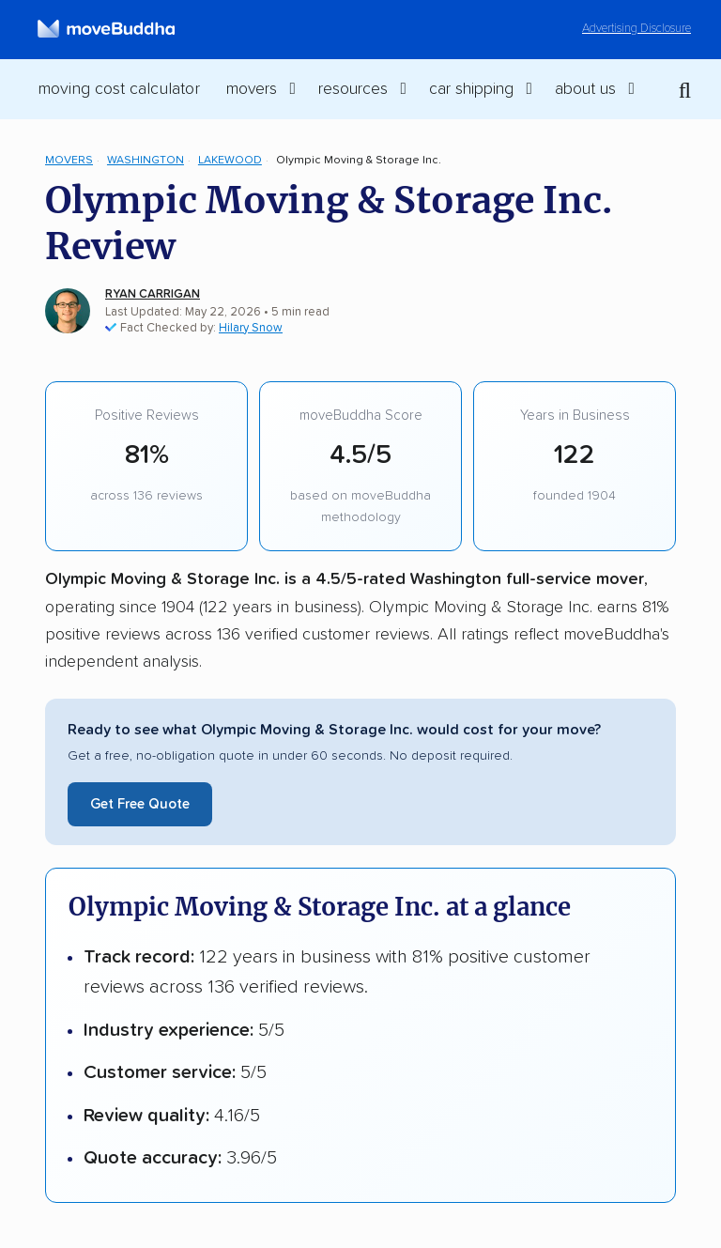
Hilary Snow (251, 328)
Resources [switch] (353, 89)
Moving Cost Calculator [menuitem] (119, 89)
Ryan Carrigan (152, 294)
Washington (145, 160)
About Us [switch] (585, 89)
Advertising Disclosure (636, 29)
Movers (69, 160)
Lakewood (230, 160)
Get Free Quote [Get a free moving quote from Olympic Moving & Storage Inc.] (140, 804)
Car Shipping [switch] (471, 89)
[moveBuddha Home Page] (106, 29)
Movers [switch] (251, 89)
